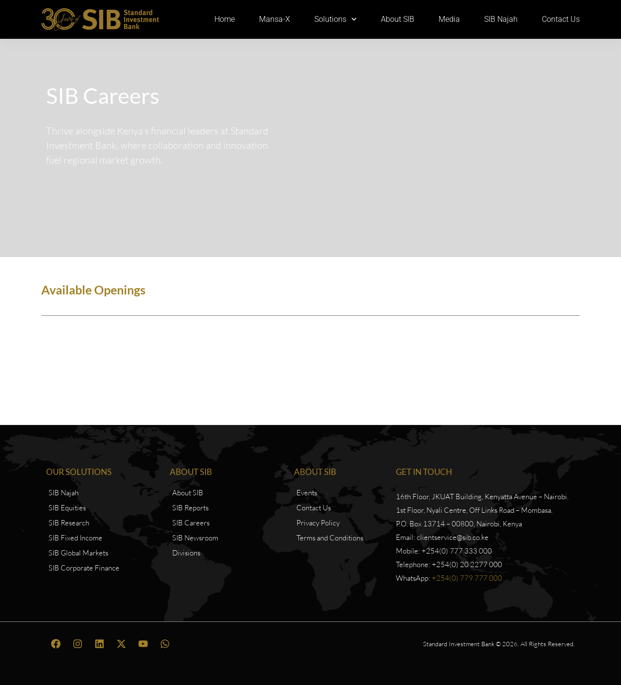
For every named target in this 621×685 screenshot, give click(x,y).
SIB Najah (501, 19)
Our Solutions (79, 472)
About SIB (397, 19)
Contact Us (561, 19)
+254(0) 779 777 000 (467, 578)
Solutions (335, 19)
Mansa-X (274, 19)
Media (449, 19)
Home (224, 19)
